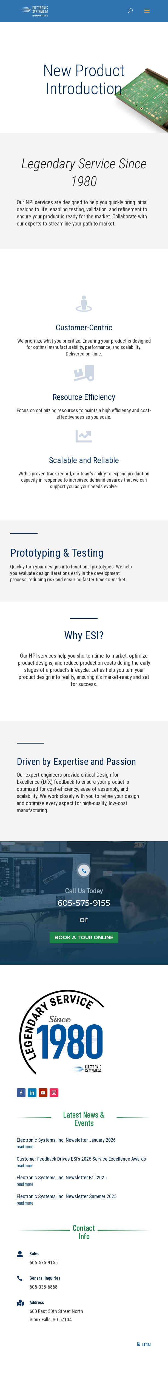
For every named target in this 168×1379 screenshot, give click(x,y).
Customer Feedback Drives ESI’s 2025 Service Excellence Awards (81, 1159)
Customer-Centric (84, 331)
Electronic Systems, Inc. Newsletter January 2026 (66, 1140)
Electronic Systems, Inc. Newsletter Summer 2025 (66, 1196)
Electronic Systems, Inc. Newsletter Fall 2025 (62, 1177)
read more (25, 1146)
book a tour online (84, 952)
